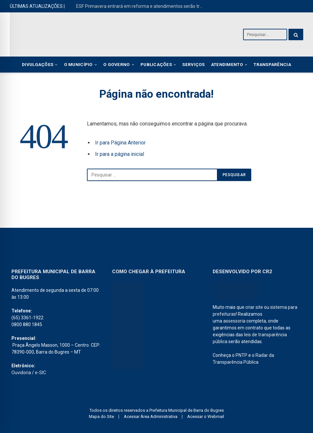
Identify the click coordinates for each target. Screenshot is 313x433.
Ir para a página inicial (119, 154)
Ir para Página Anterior (120, 143)
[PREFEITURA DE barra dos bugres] (128, 325)
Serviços (193, 64)
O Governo (116, 64)
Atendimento (227, 64)
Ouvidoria (21, 372)
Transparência (272, 64)
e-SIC (40, 372)
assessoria (234, 321)
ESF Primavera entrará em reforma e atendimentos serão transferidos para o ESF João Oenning (141, 6)
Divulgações (37, 64)
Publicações (156, 64)
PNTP (241, 355)
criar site (254, 307)
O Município (78, 64)
